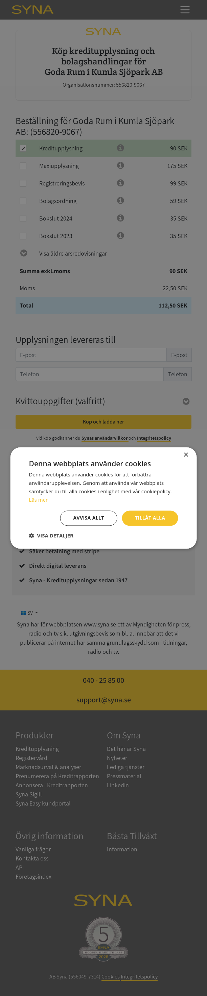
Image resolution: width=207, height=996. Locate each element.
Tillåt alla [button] (150, 518)
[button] (51, 536)
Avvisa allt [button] (88, 518)
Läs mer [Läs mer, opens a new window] (38, 499)
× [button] (185, 455)
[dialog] (103, 498)
